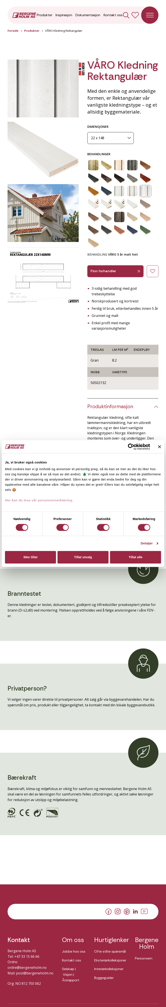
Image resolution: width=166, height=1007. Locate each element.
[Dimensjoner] (110, 138)
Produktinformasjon (110, 406)
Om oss (73, 940)
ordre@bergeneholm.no (27, 967)
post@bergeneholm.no (34, 973)
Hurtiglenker (110, 940)
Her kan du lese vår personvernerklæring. (39, 500)
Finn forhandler (115, 271)
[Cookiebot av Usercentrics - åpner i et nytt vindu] (131, 446)
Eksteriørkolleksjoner (110, 960)
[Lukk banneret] (159, 446)
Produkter (44, 15)
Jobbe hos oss (73, 951)
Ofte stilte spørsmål (110, 951)
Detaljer (147, 543)
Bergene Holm (146, 943)
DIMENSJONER (98, 127)
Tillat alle (135, 557)
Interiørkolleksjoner (108, 969)
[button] (43, 89)
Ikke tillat (30, 557)
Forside (13, 31)
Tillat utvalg (83, 557)
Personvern (143, 958)
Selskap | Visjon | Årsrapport (70, 974)
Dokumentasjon (87, 15)
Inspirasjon (64, 15)
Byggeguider (104, 977)
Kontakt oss (113, 15)
